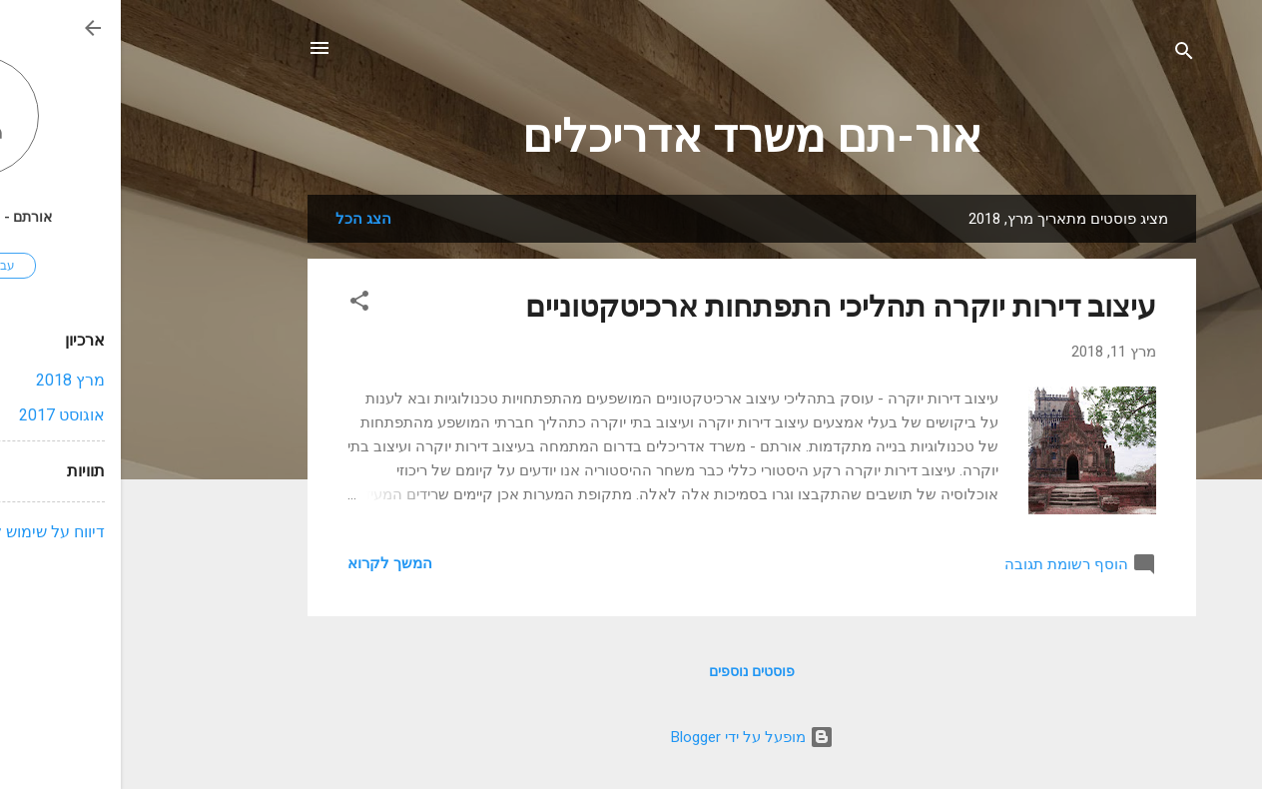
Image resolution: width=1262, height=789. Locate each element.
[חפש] (1063, 54)
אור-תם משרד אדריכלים (631, 136)
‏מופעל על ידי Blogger (631, 737)
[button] (239, 304)
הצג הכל (243, 219)
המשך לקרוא (269, 563)
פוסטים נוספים (631, 671)
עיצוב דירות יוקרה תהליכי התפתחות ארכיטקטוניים (719, 306)
